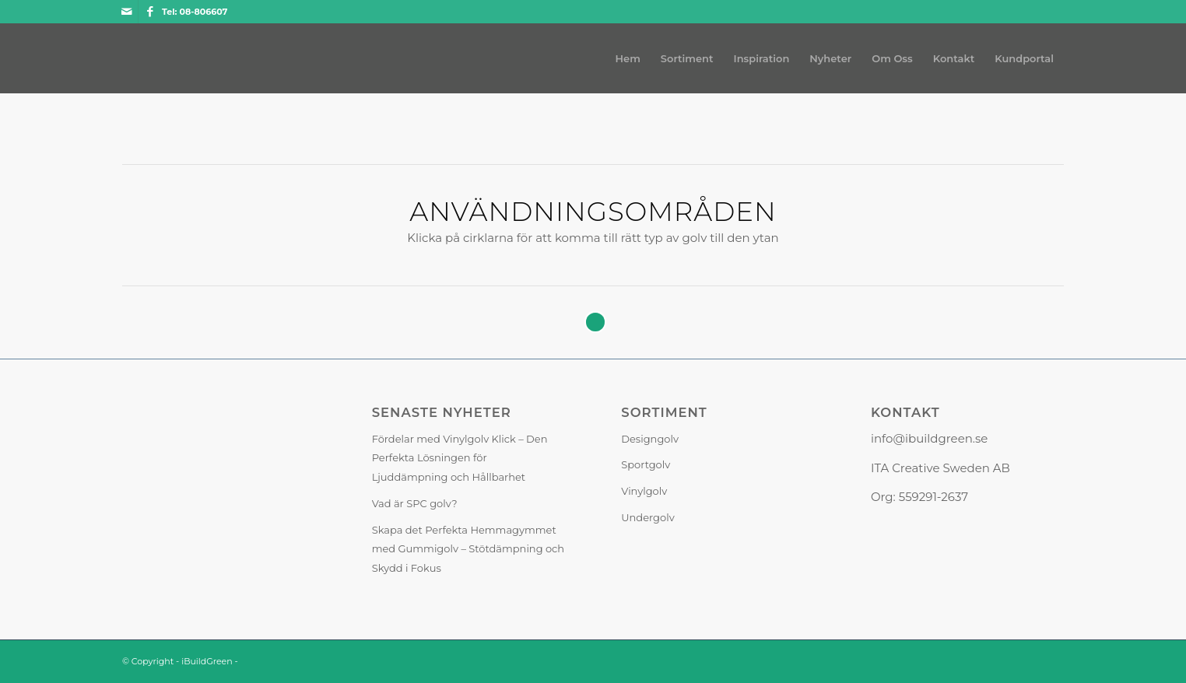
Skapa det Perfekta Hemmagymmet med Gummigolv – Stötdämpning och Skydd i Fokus (468, 549)
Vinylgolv (644, 491)
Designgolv (650, 439)
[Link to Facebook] (150, 11)
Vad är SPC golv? (415, 503)
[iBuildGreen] (122, 58)
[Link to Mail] (126, 11)
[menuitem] (628, 58)
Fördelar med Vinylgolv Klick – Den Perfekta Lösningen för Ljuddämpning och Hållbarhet (460, 458)
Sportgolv (645, 464)
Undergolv (647, 517)
